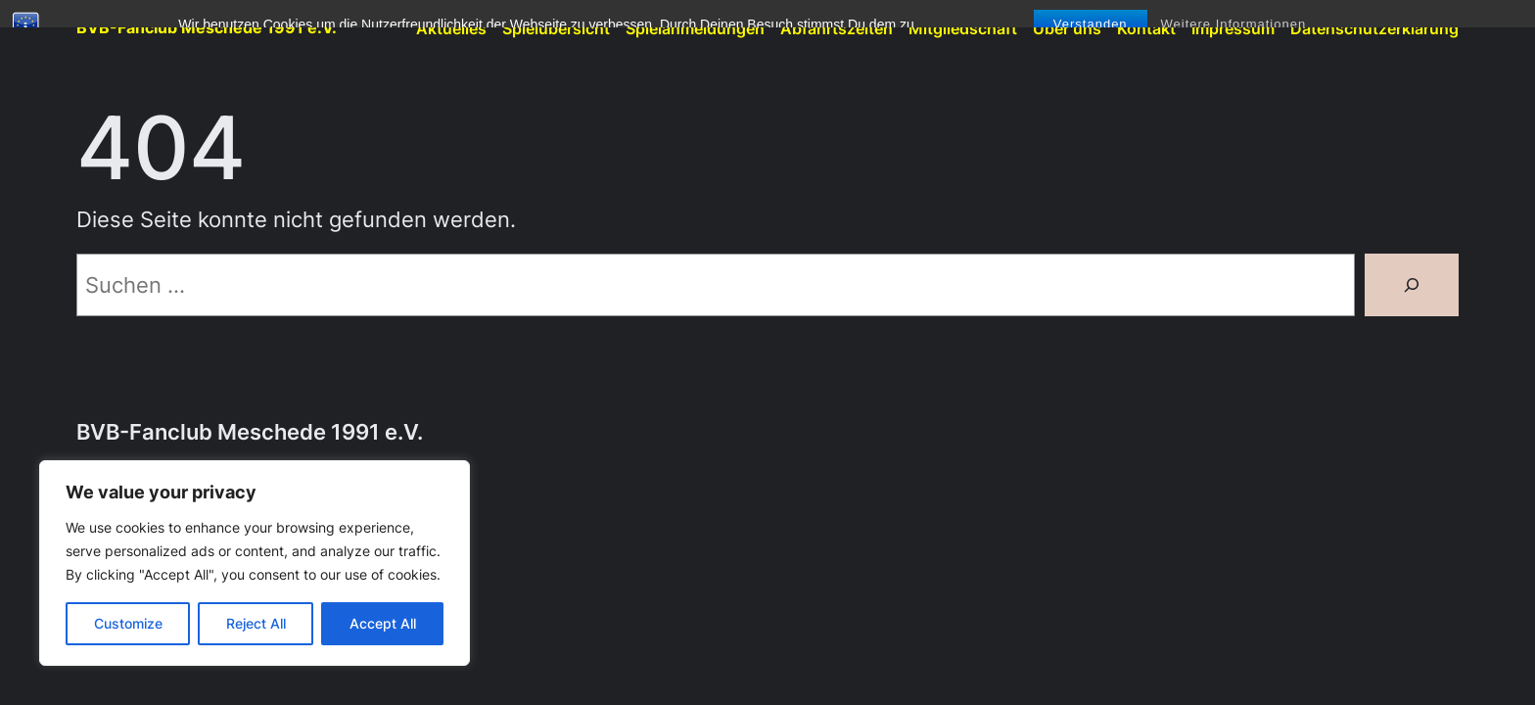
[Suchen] (1412, 285)
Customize (128, 623)
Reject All (256, 623)
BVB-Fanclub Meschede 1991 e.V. (206, 28)
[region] (254, 563)
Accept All (382, 623)
